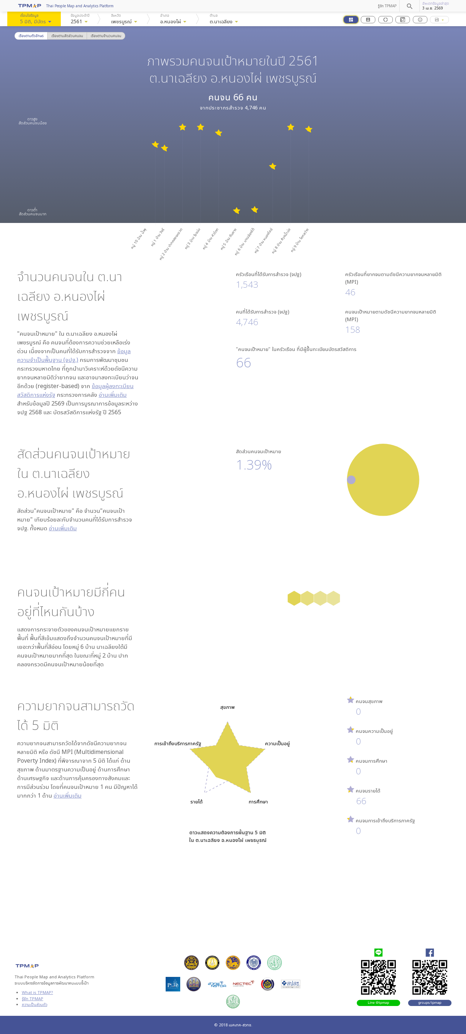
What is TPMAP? (37, 992)
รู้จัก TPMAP (387, 5)
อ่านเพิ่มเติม (113, 395)
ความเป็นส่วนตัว (34, 1004)
